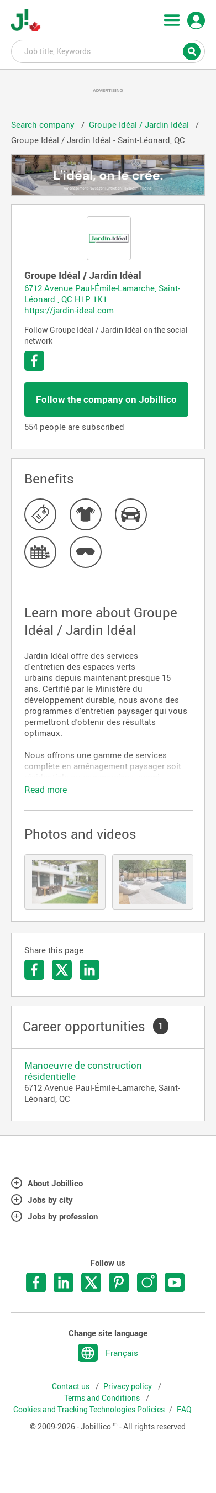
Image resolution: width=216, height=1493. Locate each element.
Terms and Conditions (102, 1398)
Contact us (71, 1386)
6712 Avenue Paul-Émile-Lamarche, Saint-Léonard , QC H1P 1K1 (102, 293)
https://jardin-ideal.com (69, 310)
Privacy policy (128, 1386)
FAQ (184, 1410)
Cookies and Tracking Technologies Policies (89, 1410)
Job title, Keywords (108, 51)
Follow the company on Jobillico (106, 399)
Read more (45, 790)
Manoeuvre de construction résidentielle (83, 1070)
